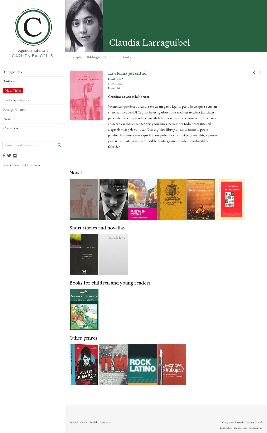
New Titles (13, 90)
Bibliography (96, 57)
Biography (74, 57)
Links (127, 57)
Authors (9, 81)
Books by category (16, 100)
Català (16, 165)
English (25, 165)
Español (7, 165)
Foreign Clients (14, 109)
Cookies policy (256, 427)
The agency (12, 71)
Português (35, 165)
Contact (10, 128)
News (7, 118)
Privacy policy (240, 427)
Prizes (114, 57)
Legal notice (226, 427)
